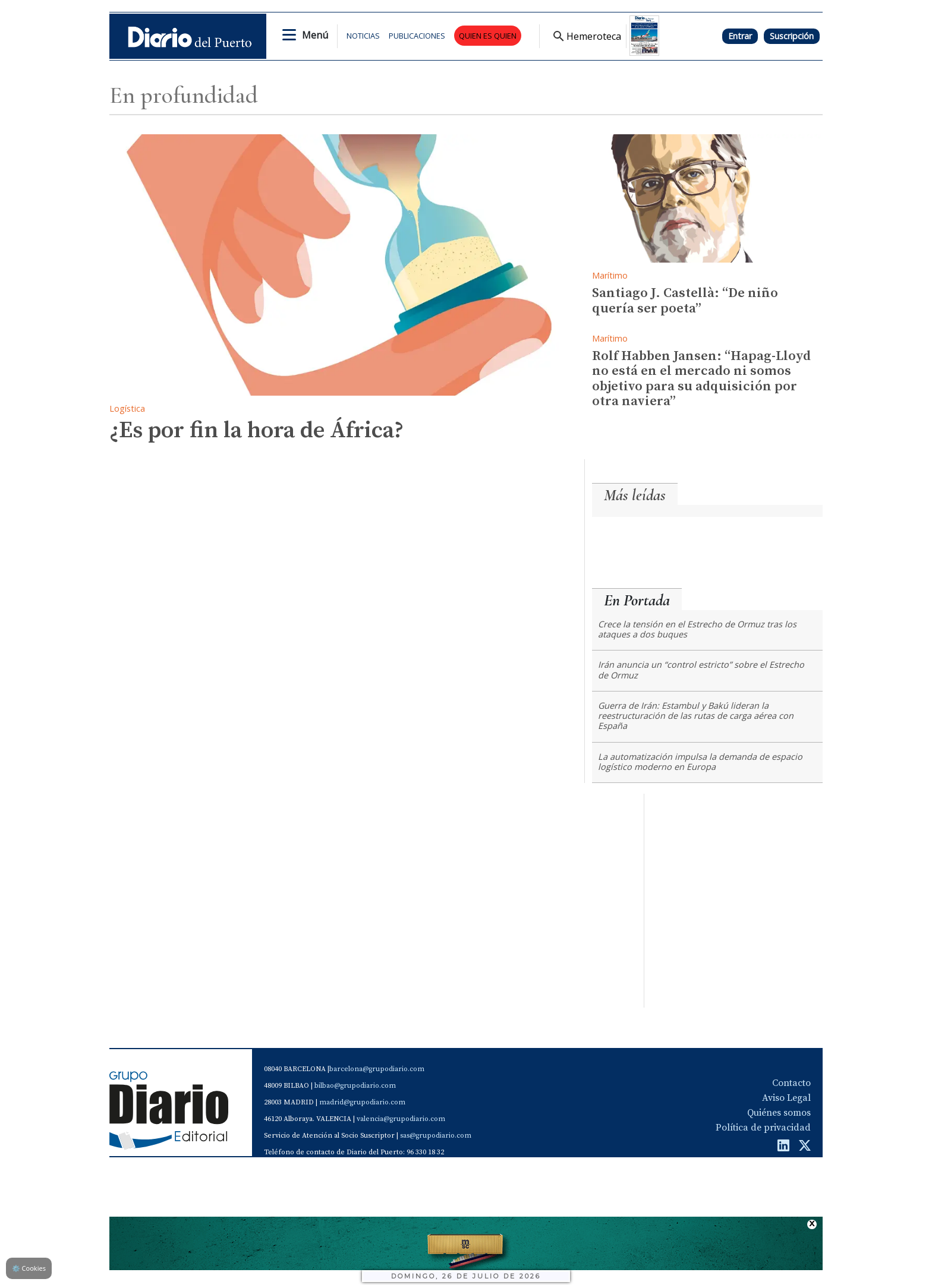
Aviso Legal (786, 1098)
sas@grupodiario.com (435, 1135)
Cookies (29, 1268)
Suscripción (792, 36)
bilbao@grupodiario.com (355, 1085)
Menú (315, 35)
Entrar (740, 36)
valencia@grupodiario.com (401, 1118)
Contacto (791, 1083)
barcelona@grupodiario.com (376, 1069)
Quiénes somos (779, 1113)
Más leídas (635, 495)
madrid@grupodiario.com (362, 1102)
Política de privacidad (763, 1128)
